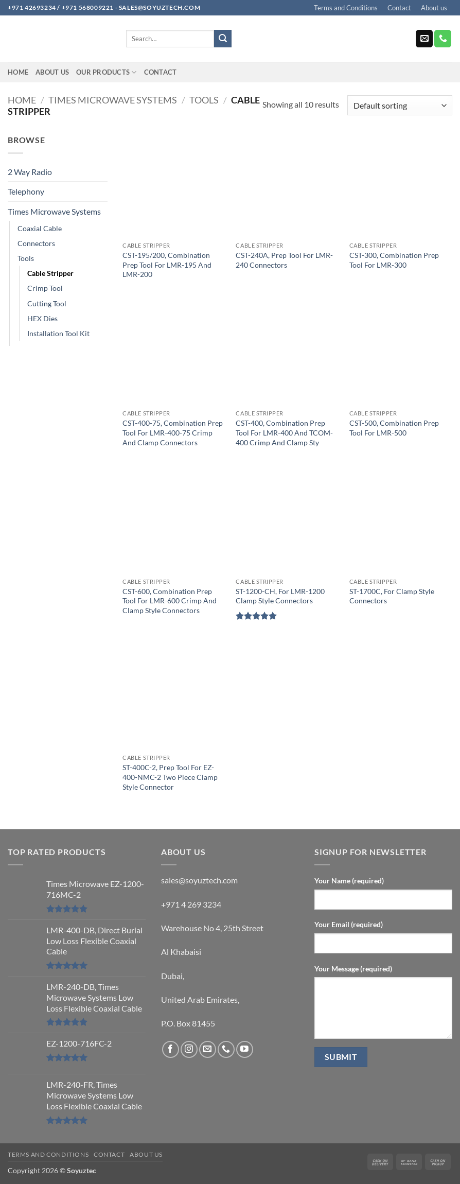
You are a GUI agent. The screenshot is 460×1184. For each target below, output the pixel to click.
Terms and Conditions (346, 8)
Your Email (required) (348, 924)
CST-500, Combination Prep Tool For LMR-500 (394, 428)
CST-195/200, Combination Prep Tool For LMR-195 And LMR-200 (166, 264)
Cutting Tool (46, 303)
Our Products (106, 72)
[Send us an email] (424, 38)
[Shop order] (399, 105)
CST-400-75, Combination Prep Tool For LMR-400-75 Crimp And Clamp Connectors (172, 432)
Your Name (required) (349, 880)
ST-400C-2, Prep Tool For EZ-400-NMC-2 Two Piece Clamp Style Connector (170, 777)
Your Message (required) (353, 968)
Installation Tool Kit (58, 333)
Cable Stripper (50, 273)
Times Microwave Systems (112, 100)
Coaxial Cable (39, 228)
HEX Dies (42, 318)
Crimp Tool (45, 288)
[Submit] (223, 38)
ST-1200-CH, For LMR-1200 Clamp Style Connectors (280, 596)
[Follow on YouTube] (244, 1049)
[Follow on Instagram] (189, 1049)
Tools (204, 100)
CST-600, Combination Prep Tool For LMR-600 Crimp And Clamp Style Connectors (169, 601)
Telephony (26, 191)
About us (434, 8)
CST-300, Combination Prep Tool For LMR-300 (394, 260)
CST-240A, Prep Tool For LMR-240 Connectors (284, 260)
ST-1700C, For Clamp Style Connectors (391, 596)
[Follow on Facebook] (170, 1049)
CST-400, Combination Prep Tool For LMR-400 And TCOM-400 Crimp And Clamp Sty (284, 432)
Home (18, 72)
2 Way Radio (30, 172)
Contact (399, 8)
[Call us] (442, 38)
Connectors (36, 243)
